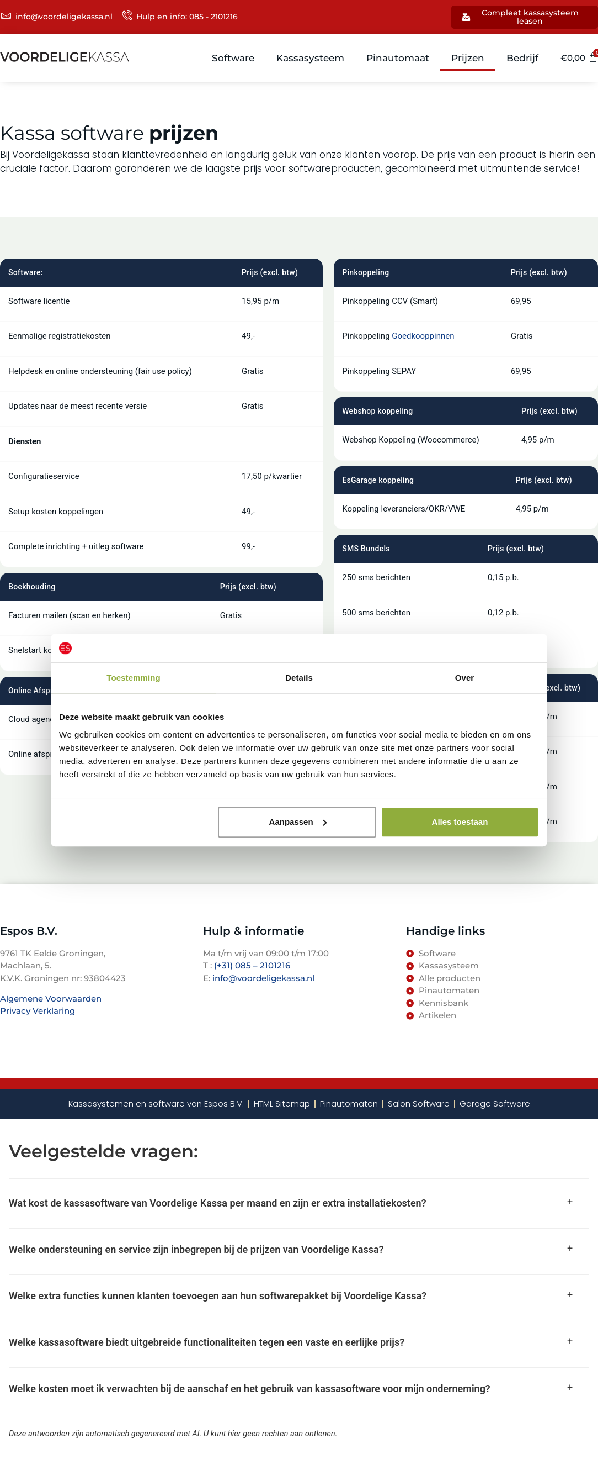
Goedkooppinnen (423, 337)
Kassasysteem (311, 58)
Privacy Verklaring (37, 1012)
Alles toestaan (460, 821)
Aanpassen (298, 821)
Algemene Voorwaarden (51, 999)
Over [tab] (464, 677)
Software (233, 58)
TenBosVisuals (30, 1033)
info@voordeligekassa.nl (263, 978)
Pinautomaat (398, 58)
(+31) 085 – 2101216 (251, 966)
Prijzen (468, 58)
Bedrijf (523, 58)
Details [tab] (299, 677)
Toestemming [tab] (133, 677)
